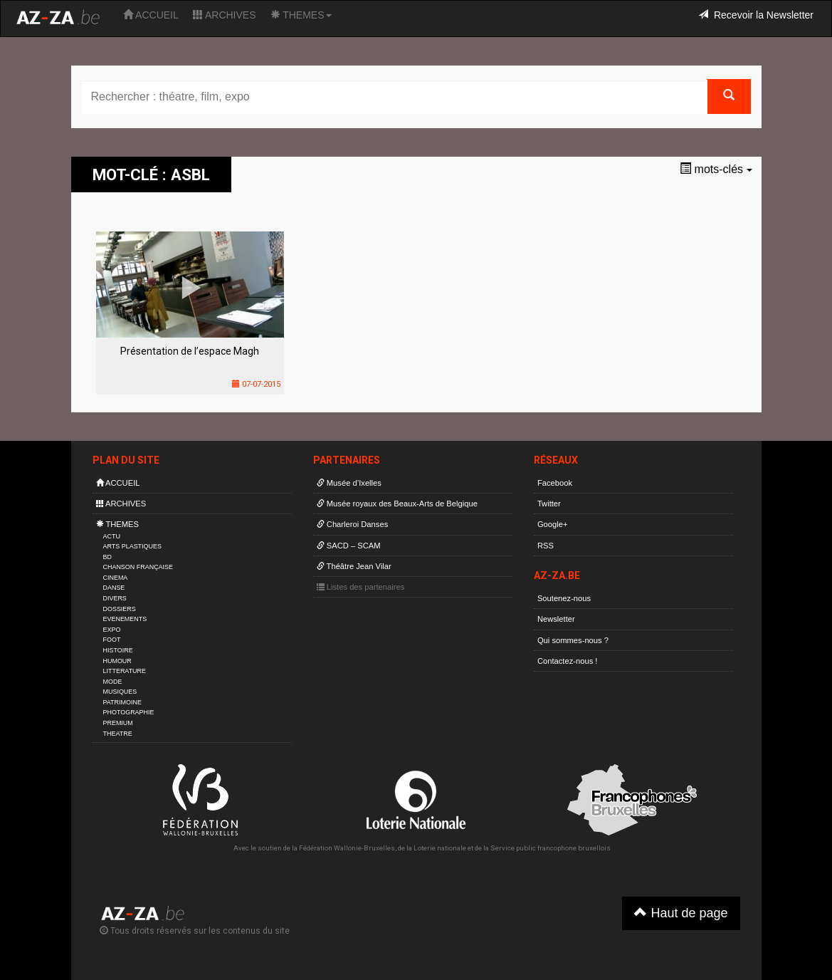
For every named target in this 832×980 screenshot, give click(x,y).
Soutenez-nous (564, 598)
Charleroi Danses (353, 524)
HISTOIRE (118, 650)
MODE (112, 681)
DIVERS (115, 598)
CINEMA (115, 577)
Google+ (552, 524)
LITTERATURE (125, 670)
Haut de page (680, 912)
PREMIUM (118, 722)
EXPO (112, 629)
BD (107, 557)
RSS (545, 545)
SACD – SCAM (349, 545)
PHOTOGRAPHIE (128, 712)
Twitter (549, 503)
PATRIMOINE (122, 702)
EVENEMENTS (125, 618)
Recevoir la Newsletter (755, 15)
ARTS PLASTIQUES (132, 546)
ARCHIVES (224, 15)
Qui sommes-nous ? (573, 640)
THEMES (301, 15)
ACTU (111, 536)
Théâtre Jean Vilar (354, 566)
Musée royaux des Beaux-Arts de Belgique (397, 503)
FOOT (112, 639)
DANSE (114, 587)
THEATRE (117, 733)
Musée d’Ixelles (349, 483)
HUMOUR (117, 660)
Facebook (554, 483)
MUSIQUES (120, 691)
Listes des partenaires (361, 587)
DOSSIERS (119, 608)
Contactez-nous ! (567, 661)
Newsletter (556, 619)
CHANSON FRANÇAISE (138, 566)
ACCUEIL (151, 15)
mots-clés (716, 169)
